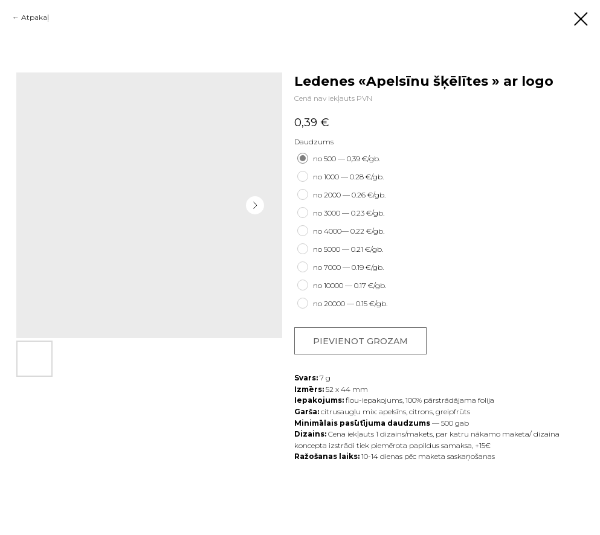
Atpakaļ (35, 17)
